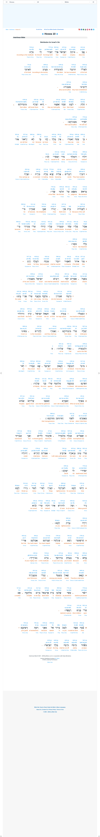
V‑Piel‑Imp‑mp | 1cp (22, 336)
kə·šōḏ (69, 590)
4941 (74, 186)
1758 (39, 431)
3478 (63, 47)
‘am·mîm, (21, 398)
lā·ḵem (73, 485)
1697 (68, 169)
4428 (53, 134)
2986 (57, 256)
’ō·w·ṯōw (76, 259)
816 (57, 99)
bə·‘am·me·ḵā (57, 572)
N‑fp (70, 92)
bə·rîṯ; (38, 171)
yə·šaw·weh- (49, 49)
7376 (68, 605)
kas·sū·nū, (23, 328)
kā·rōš (85, 189)
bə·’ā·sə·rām (83, 416)
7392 (63, 448)
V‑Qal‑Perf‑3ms (81, 109)
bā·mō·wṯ (63, 311)
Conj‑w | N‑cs (71, 510)
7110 (37, 291)
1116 (63, 309)
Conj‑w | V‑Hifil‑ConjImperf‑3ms (79, 528)
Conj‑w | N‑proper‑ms (79, 440)
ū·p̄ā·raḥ (26, 171)
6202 (35, 99)
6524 (26, 169)
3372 (24, 134)
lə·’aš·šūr (68, 259)
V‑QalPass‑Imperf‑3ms (81, 597)
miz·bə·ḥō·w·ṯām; (65, 328)
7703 (84, 117)
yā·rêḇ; (28, 259)
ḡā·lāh (85, 241)
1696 (81, 169)
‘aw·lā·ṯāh (57, 538)
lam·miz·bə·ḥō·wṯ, (57, 67)
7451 (35, 623)
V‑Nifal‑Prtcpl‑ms (67, 301)
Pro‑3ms (42, 109)
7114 (49, 483)
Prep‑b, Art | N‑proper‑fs (68, 388)
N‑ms (57, 57)
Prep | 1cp (45, 144)
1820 (68, 291)
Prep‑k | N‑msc (67, 597)
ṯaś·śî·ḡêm (83, 381)
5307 (68, 343)
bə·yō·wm (37, 590)
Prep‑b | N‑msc (45, 563)
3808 (31, 134)
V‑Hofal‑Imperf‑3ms (55, 266)
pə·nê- (25, 293)
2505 (81, 99)
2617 (33, 483)
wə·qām (81, 572)
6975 (28, 309)
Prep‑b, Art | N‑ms (82, 650)
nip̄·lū (69, 346)
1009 (46, 588)
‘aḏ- (41, 503)
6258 (62, 99)
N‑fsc (47, 318)
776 (28, 64)
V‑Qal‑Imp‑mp (68, 353)
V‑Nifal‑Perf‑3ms (65, 650)
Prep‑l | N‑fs (62, 493)
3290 (65, 466)
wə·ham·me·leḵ (72, 154)
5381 (84, 378)
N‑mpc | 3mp (24, 109)
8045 (81, 309)
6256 (71, 500)
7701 (68, 588)
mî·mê (83, 363)
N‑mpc (62, 196)
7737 (49, 47)
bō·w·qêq (72, 49)
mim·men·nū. (72, 241)
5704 (39, 500)
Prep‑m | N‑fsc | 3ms (30, 283)
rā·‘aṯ (36, 625)
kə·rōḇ (31, 49)
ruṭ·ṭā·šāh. (68, 607)
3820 (70, 99)
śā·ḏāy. (53, 189)
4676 (68, 82)
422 (58, 169)
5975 (31, 361)
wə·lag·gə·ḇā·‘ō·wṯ (81, 346)
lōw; (40, 49)
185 (81, 396)
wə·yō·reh (83, 520)
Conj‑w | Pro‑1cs (27, 440)
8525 (61, 186)
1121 (43, 378)
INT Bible (57, 658)
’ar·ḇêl (47, 590)
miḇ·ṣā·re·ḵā (33, 572)
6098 (31, 274)
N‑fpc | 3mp (74, 126)
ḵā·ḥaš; (84, 555)
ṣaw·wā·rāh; (71, 450)
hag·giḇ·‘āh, (70, 363)
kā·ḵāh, (81, 625)
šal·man (58, 590)
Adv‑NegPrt (31, 144)
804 (68, 256)
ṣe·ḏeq (68, 520)
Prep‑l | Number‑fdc (69, 423)
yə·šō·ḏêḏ (83, 119)
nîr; (86, 503)
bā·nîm (79, 607)
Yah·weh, (84, 154)
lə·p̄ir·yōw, (83, 67)
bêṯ (70, 206)
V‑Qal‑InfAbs (58, 179)
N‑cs (84, 57)
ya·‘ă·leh (84, 328)
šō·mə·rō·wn (58, 293)
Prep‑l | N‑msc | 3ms (82, 74)
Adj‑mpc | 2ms (33, 563)
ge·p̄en (82, 49)
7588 (65, 570)
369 (58, 134)
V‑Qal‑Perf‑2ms (59, 371)
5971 (68, 221)
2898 (78, 448)
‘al (69, 189)
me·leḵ (54, 136)
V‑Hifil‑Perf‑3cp (83, 92)
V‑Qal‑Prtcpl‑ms (71, 57)
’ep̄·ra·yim (73, 276)
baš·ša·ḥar (83, 642)
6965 (81, 570)
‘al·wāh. (36, 381)
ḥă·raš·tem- (80, 538)
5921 (66, 186)
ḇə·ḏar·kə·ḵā (59, 555)
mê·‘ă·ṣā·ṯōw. (30, 276)
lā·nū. (47, 154)
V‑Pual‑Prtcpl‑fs (61, 440)
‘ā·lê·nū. (60, 346)
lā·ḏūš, (40, 433)
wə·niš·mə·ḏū (80, 311)
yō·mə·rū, (70, 136)
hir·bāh (73, 67)
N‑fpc (65, 318)
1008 (50, 623)
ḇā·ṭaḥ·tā (69, 555)
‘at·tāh (64, 102)
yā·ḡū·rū (53, 206)
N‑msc (44, 214)
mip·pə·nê (44, 625)
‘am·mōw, (68, 224)
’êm (19, 590)
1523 (42, 221)
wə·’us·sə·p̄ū (46, 398)
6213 (56, 152)
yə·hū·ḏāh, (24, 450)
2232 (81, 483)
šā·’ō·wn (66, 572)
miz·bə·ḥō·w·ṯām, (21, 102)
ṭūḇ (80, 450)
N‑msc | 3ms (68, 231)
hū (43, 102)
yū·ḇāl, (58, 259)
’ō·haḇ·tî (49, 433)
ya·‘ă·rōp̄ (35, 102)
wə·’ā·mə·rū (52, 328)
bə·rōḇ (46, 555)
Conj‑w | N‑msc (42, 580)
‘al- (35, 224)
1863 (21, 309)
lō (33, 136)
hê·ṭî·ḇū (84, 84)
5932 (36, 378)
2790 (36, 448)
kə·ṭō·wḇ (45, 67)
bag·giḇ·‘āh (70, 381)
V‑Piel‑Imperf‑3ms (48, 57)
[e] (84, 47)
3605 (42, 570)
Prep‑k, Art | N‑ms (82, 196)
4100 (62, 152)
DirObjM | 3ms (75, 266)
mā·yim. (18, 293)
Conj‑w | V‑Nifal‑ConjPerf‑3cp (78, 318)
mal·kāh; (45, 293)
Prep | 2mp (73, 493)
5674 (18, 431)
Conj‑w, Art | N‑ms (72, 161)
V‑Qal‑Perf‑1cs (18, 440)
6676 (72, 448)
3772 (45, 169)
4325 (18, 291)
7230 (30, 47)
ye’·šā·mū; (56, 102)
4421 (58, 378)
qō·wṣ (30, 311)
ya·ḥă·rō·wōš (35, 450)
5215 (84, 500)
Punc (51, 353)
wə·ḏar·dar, (21, 311)
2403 (45, 309)
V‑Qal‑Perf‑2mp (80, 545)
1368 (34, 553)
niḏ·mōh (74, 642)
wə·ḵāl (44, 572)
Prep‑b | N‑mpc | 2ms (57, 580)
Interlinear (11, 29)
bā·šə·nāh (83, 276)
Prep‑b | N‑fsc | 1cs (79, 406)
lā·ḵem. (57, 520)
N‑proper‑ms (63, 57)
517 (18, 588)
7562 (68, 535)
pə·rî (56, 49)
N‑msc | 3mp (70, 109)
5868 (51, 413)
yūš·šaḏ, (84, 590)
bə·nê (44, 381)
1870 (59, 553)
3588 (81, 134)
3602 (81, 623)
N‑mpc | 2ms (34, 580)
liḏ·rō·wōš (61, 503)
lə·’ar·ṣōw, (28, 67)
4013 (34, 570)
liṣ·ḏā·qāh (62, 485)
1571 (81, 256)
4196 (60, 64)
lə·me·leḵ (36, 259)
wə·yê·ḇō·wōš (54, 276)
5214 (24, 483)
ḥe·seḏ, (33, 485)
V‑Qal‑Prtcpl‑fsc (48, 440)
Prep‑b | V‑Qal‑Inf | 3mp (81, 423)
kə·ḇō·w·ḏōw (26, 224)
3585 (84, 553)
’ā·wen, (63, 206)
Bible (7, 29)
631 (84, 413)
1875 (61, 500)
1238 (72, 47)
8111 (32, 204)
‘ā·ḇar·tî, (19, 433)
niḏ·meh (68, 293)
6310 (41, 483)
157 (49, 431)
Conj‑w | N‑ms (21, 318)
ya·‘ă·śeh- (56, 154)
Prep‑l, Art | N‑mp (59, 74)
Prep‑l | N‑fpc (81, 214)
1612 (81, 47)
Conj (84, 144)
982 (69, 553)
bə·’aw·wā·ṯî (80, 398)
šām (39, 363)
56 (84, 221)
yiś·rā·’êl (40, 276)
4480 (74, 239)
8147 (71, 413)
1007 (63, 204)
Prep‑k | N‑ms (30, 57)
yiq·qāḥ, (66, 276)
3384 (84, 518)
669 (74, 274)
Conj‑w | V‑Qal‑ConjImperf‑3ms (51, 283)
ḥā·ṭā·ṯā (60, 363)
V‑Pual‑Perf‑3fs (67, 615)
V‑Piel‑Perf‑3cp (81, 179)
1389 (84, 343)
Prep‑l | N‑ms (35, 266)
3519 (27, 221)
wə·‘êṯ (72, 503)
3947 (66, 274)
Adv (65, 109)
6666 (62, 483)
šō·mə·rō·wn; (31, 206)
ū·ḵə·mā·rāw (60, 224)
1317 (84, 274)
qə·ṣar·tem (46, 538)
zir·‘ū (82, 485)
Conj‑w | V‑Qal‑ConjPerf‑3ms (22, 179)
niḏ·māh (66, 642)
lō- (23, 363)
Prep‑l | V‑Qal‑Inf (39, 440)
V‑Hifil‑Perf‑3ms (72, 74)
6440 (23, 291)
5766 (57, 535)
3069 (47, 500)
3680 (23, 326)
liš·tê (72, 416)
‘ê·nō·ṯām (60, 416)
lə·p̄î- (42, 485)
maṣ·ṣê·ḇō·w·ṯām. (71, 119)
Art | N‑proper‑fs (70, 371)
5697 (81, 204)
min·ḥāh (46, 259)
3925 (62, 431)
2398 (59, 361)
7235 (72, 64)
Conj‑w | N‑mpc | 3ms (59, 231)
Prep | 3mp (31, 406)
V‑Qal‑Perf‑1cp (23, 144)
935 (34, 500)
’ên (60, 136)
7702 (84, 466)
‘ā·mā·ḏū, (32, 363)
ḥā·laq (83, 102)
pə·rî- (24, 538)
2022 (38, 326)
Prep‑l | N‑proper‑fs (66, 266)
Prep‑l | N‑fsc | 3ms (26, 74)
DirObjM (17, 144)
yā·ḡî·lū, (43, 224)
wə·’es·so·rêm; (64, 398)
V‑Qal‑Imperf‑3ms (34, 109)
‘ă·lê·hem (31, 398)
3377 (28, 256)
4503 (46, 256)
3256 (65, 396)
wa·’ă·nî (28, 433)
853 (16, 134)
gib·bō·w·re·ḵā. (32, 555)
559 (71, 134)
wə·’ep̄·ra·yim (79, 433)
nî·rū (26, 485)
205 (52, 309)
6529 (55, 47)
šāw (52, 171)
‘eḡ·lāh (69, 433)
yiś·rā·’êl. (49, 642)
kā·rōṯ (46, 171)
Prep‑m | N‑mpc (81, 371)
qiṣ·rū (51, 485)
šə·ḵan (44, 206)
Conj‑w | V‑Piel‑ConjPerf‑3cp (43, 406)
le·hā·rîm (38, 328)
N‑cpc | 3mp (51, 423)
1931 (41, 99)
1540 (84, 239)
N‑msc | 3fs (45, 301)
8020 (58, 588)
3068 (84, 152)
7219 (84, 186)
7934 (43, 204)
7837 (84, 640)
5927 (84, 326)
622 (47, 396)
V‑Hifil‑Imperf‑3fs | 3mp (81, 388)
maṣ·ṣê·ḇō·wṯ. (66, 84)
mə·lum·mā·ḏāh (60, 433)
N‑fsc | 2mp (25, 632)
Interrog (63, 161)
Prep (68, 196)
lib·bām (71, 102)
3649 (60, 221)
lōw (73, 468)
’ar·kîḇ (64, 450)
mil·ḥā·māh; (28, 590)
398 (35, 535)
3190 (84, 82)
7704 (52, 186)
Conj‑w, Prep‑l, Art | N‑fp (81, 353)
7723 (50, 169)
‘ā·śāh (76, 625)
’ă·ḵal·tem (34, 538)
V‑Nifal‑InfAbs (73, 650)
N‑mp (70, 179)
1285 (37, 169)
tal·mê (62, 189)
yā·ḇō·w (34, 503)
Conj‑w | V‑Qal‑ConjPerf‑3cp (49, 336)
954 (56, 274)
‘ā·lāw (76, 224)
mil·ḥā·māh (57, 381)
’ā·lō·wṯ (58, 171)
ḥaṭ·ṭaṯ (46, 311)
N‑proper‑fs (63, 214)
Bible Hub (50, 662)
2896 (44, 64)
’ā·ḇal (85, 224)
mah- (63, 154)
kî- (24, 206)
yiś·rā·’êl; (48, 363)
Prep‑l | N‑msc (41, 493)
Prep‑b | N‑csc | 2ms (58, 563)
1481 (53, 204)
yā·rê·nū (24, 136)
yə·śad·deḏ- (83, 468)
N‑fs (39, 179)
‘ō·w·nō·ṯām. (51, 416)
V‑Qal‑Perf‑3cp (31, 371)
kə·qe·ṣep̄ (37, 293)
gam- (83, 259)
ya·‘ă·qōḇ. (65, 468)
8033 (37, 361)
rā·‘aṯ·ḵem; (24, 625)
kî (84, 136)
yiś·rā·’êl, (63, 49)
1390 (71, 361)
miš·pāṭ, (74, 189)
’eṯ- (18, 136)
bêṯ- (58, 625)
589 (28, 431)
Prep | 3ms (39, 57)
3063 (24, 448)
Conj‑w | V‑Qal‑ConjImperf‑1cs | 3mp (60, 406)
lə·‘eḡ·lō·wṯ (81, 206)
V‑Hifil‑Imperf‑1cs (62, 458)
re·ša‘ (69, 538)
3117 (81, 361)
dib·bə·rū (82, 171)
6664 (67, 518)
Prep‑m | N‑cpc (43, 632)
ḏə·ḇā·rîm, (68, 171)
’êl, (53, 625)
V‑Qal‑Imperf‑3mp (55, 109)
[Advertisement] (50, 679)
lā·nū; (46, 136)
